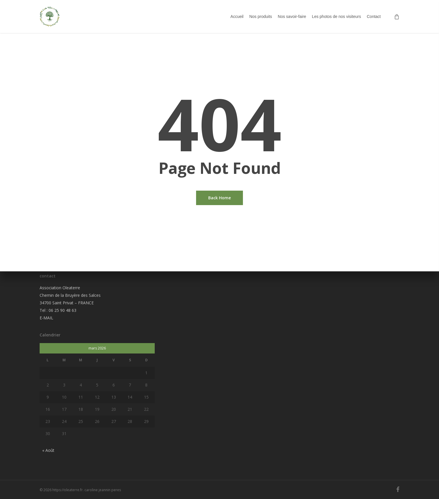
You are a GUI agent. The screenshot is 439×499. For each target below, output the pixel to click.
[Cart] (397, 20)
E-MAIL (46, 318)
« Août (48, 450)
